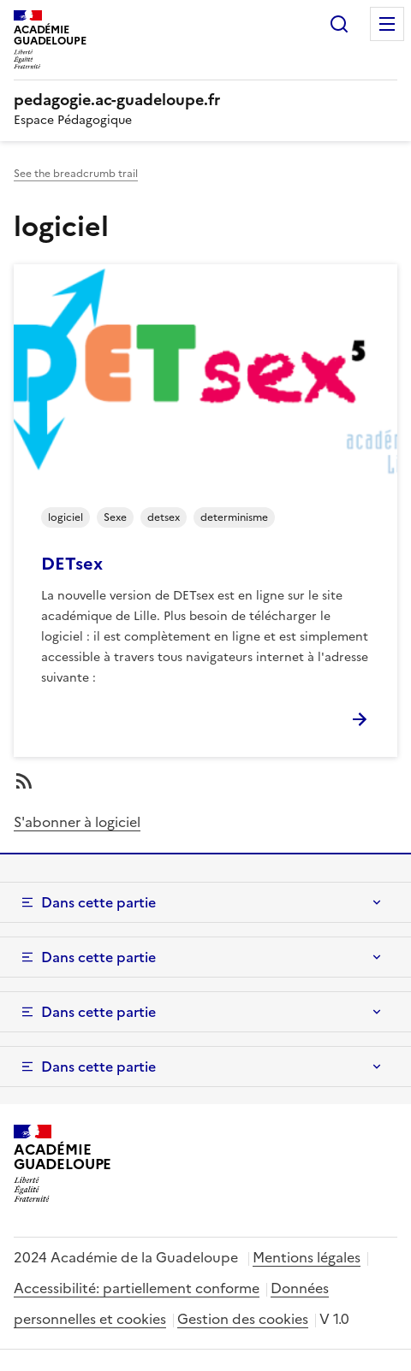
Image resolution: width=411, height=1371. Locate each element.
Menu (387, 24)
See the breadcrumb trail (76, 173)
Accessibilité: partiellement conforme (136, 1288)
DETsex (72, 563)
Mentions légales (306, 1257)
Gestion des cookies (242, 1319)
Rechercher (339, 24)
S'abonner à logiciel (77, 822)
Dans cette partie (98, 902)
